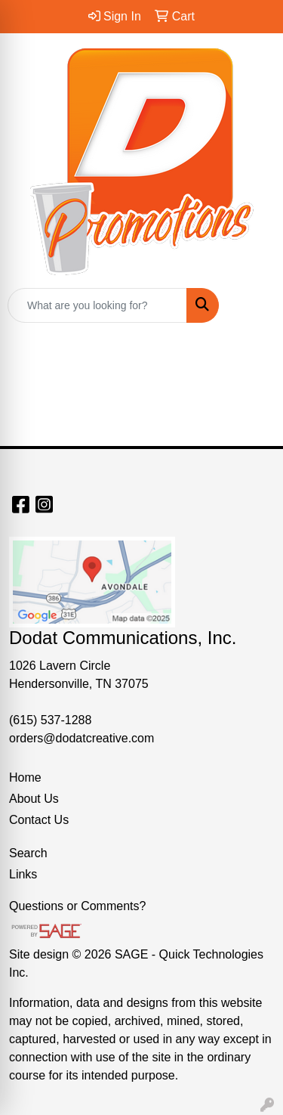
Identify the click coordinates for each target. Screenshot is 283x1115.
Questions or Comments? (77, 906)
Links (23, 874)
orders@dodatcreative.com (81, 738)
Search (28, 853)
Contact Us (39, 819)
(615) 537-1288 (50, 720)
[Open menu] (253, 305)
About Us (34, 798)
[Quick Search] (97, 305)
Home (25, 777)
